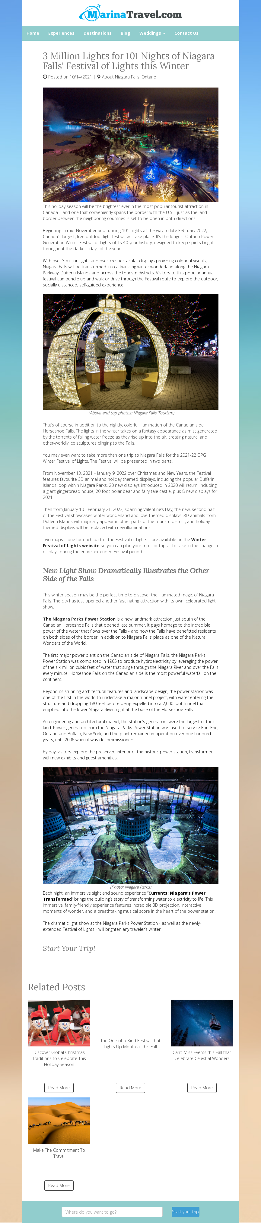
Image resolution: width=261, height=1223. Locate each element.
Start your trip (185, 1212)
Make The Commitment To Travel (59, 1128)
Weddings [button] (152, 33)
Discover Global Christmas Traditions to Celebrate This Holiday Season (59, 1033)
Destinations (98, 33)
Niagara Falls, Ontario (135, 77)
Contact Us (186, 33)
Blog (125, 33)
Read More (59, 1087)
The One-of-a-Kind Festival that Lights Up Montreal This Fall (130, 1024)
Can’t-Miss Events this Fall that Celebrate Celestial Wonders (202, 1030)
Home (33, 33)
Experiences (61, 33)
